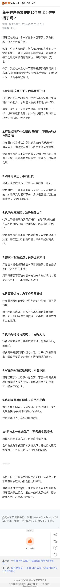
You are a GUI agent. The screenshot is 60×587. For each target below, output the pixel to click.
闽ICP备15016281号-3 (37, 580)
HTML (30, 531)
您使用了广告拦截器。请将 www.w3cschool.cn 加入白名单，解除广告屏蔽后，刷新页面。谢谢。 (30, 519)
